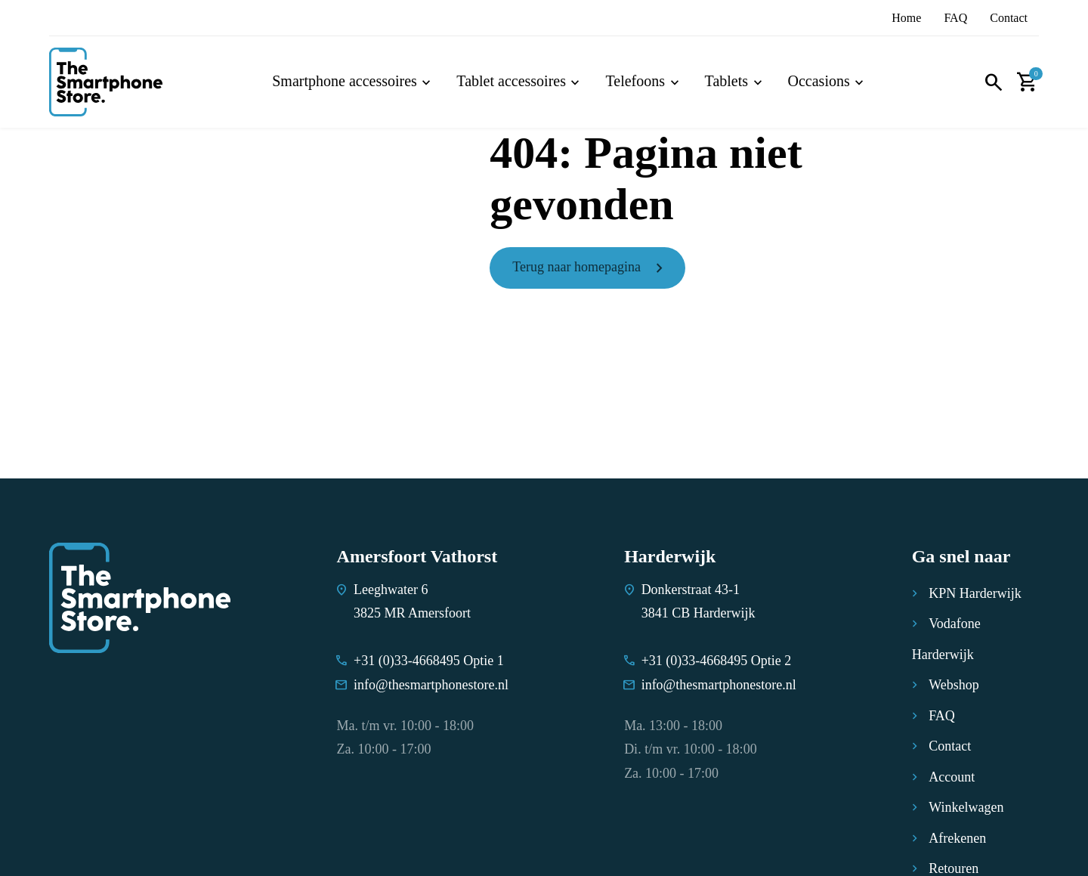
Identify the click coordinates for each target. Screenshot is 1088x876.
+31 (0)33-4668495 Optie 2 (716, 660)
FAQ (955, 17)
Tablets (726, 81)
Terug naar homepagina (576, 266)
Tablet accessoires (511, 81)
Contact (1009, 17)
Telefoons (635, 81)
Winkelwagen (966, 807)
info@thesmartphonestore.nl (431, 684)
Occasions (819, 81)
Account (952, 777)
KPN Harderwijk (975, 593)
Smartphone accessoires (344, 81)
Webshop (954, 684)
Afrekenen (957, 838)
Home (906, 17)
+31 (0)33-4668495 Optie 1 (429, 660)
